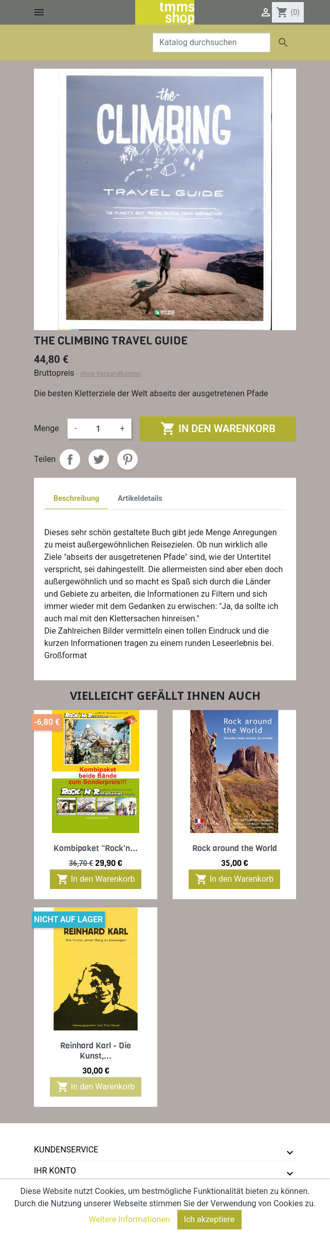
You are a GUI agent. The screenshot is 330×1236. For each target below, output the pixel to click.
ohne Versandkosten (110, 373)
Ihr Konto (55, 1171)
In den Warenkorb (217, 428)
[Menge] (98, 428)
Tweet (98, 459)
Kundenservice (66, 1149)
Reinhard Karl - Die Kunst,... (95, 1050)
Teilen (70, 459)
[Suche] (211, 42)
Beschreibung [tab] (76, 498)
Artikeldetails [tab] (140, 498)
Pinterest (127, 459)
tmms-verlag (62, 1192)
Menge (46, 428)
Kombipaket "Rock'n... (95, 848)
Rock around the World (234, 848)
